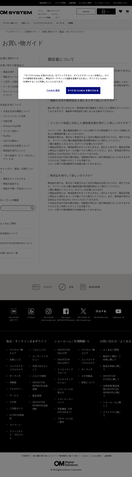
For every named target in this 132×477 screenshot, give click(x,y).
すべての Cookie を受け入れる (83, 90)
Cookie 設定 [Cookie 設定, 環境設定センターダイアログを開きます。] (53, 90)
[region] (66, 83)
